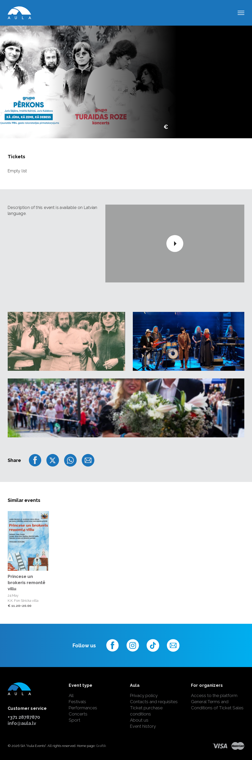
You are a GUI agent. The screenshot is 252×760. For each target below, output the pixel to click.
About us (139, 720)
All (71, 695)
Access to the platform (214, 695)
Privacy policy (144, 695)
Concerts (78, 713)
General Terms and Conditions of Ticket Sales (217, 704)
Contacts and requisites (154, 701)
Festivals (77, 701)
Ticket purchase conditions (146, 710)
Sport (74, 720)
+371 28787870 (24, 717)
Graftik (101, 746)
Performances (83, 707)
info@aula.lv (22, 723)
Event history (143, 726)
